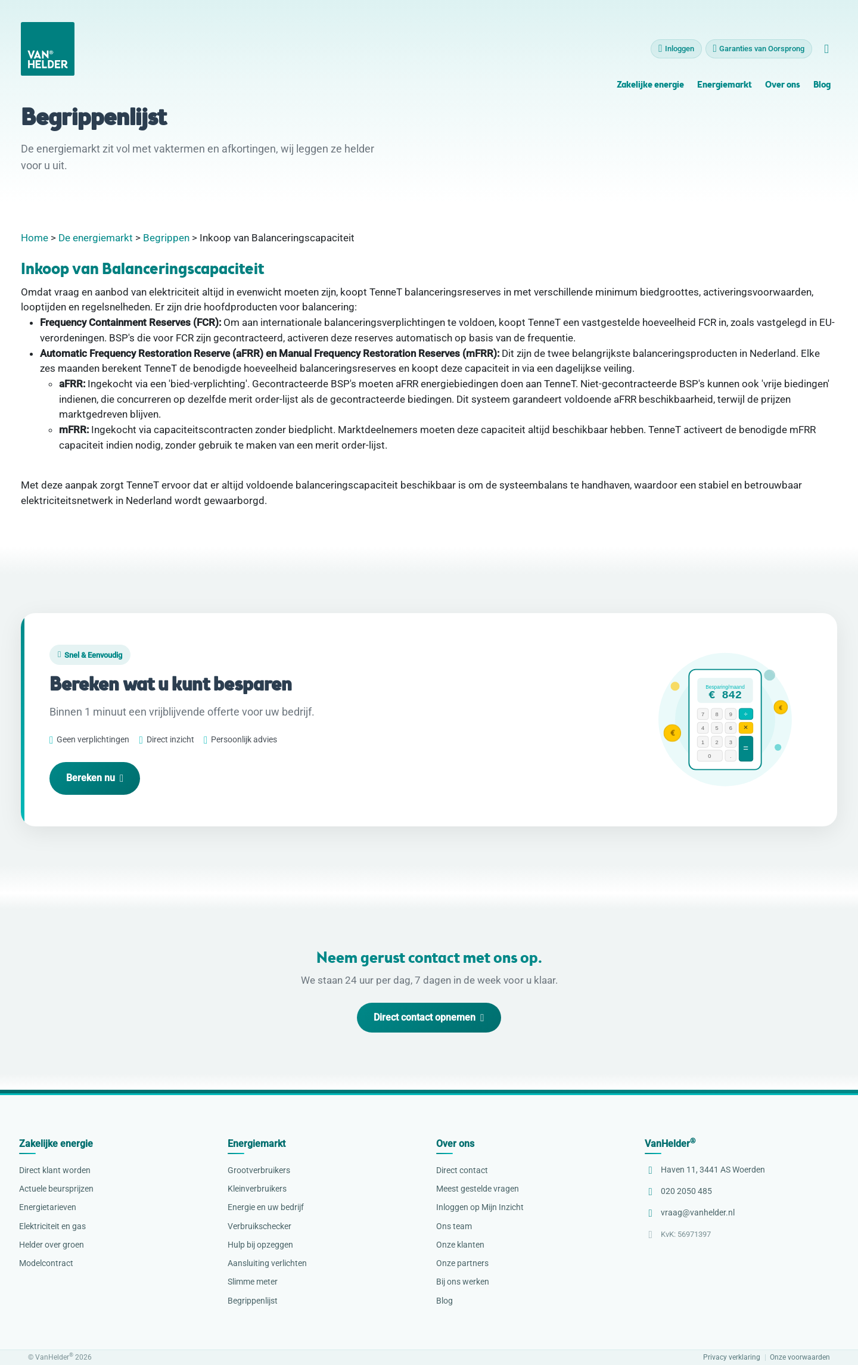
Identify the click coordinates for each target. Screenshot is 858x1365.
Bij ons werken (462, 1281)
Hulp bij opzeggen (260, 1244)
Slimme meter (253, 1281)
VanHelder (670, 1143)
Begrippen (166, 238)
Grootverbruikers (259, 1170)
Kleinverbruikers (257, 1188)
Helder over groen (51, 1244)
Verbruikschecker (259, 1226)
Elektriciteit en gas (52, 1226)
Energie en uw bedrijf (266, 1207)
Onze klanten (460, 1244)
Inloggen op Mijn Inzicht (480, 1207)
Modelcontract (46, 1263)
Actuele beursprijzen (56, 1188)
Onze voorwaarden (800, 1357)
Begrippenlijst (253, 1300)
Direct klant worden (55, 1170)
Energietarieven (47, 1207)
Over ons (782, 92)
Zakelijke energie (650, 92)
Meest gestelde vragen (477, 1188)
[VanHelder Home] (47, 55)
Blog (822, 92)
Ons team (454, 1226)
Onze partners (462, 1263)
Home (34, 238)
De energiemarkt (95, 238)
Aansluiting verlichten (267, 1263)
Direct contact (462, 1170)
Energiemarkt (724, 92)
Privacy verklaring (731, 1357)
